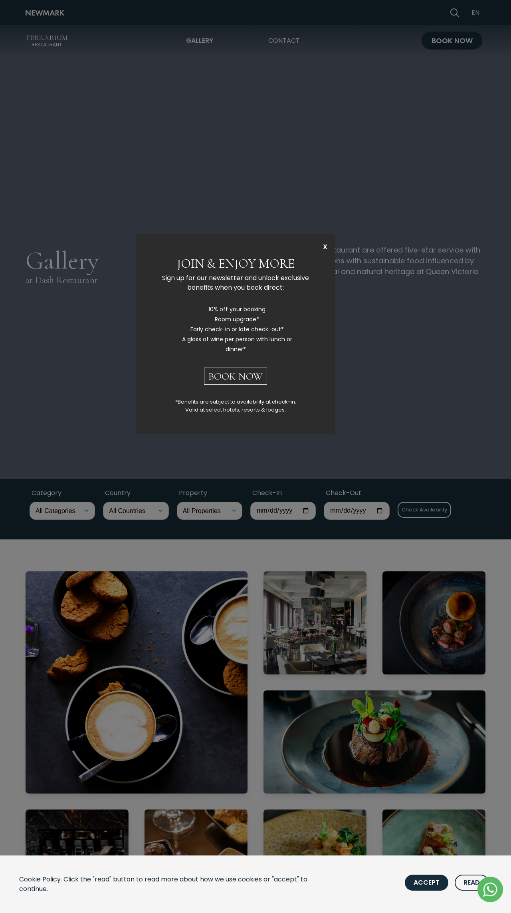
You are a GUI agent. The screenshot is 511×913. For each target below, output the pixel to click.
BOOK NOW (235, 376)
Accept (427, 882)
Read (471, 882)
